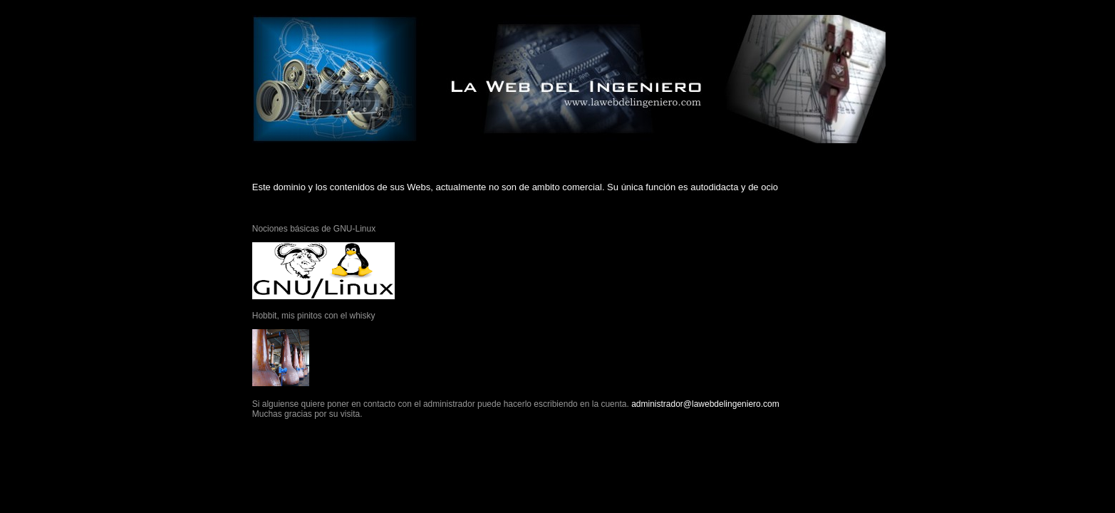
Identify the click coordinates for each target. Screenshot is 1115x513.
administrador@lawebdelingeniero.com (705, 404)
